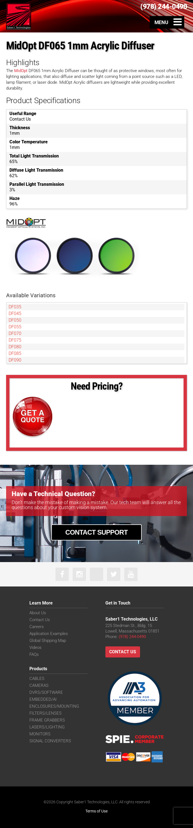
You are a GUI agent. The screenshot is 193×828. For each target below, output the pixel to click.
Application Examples (48, 633)
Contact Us (39, 619)
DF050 (15, 320)
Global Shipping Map (47, 640)
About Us (37, 612)
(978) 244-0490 (132, 636)
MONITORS (39, 734)
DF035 (15, 306)
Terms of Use (96, 811)
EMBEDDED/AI (43, 699)
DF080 (15, 346)
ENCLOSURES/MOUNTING (54, 706)
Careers (36, 626)
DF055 (15, 326)
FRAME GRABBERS (47, 720)
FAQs (34, 654)
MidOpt (20, 70)
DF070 (15, 333)
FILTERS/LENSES (45, 713)
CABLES (36, 678)
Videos (35, 647)
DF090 (15, 360)
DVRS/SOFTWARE (46, 692)
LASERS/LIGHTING (47, 727)
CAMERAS (39, 685)
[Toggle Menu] (167, 22)
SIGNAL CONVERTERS (50, 740)
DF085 (15, 353)
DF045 (15, 313)
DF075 (15, 340)
